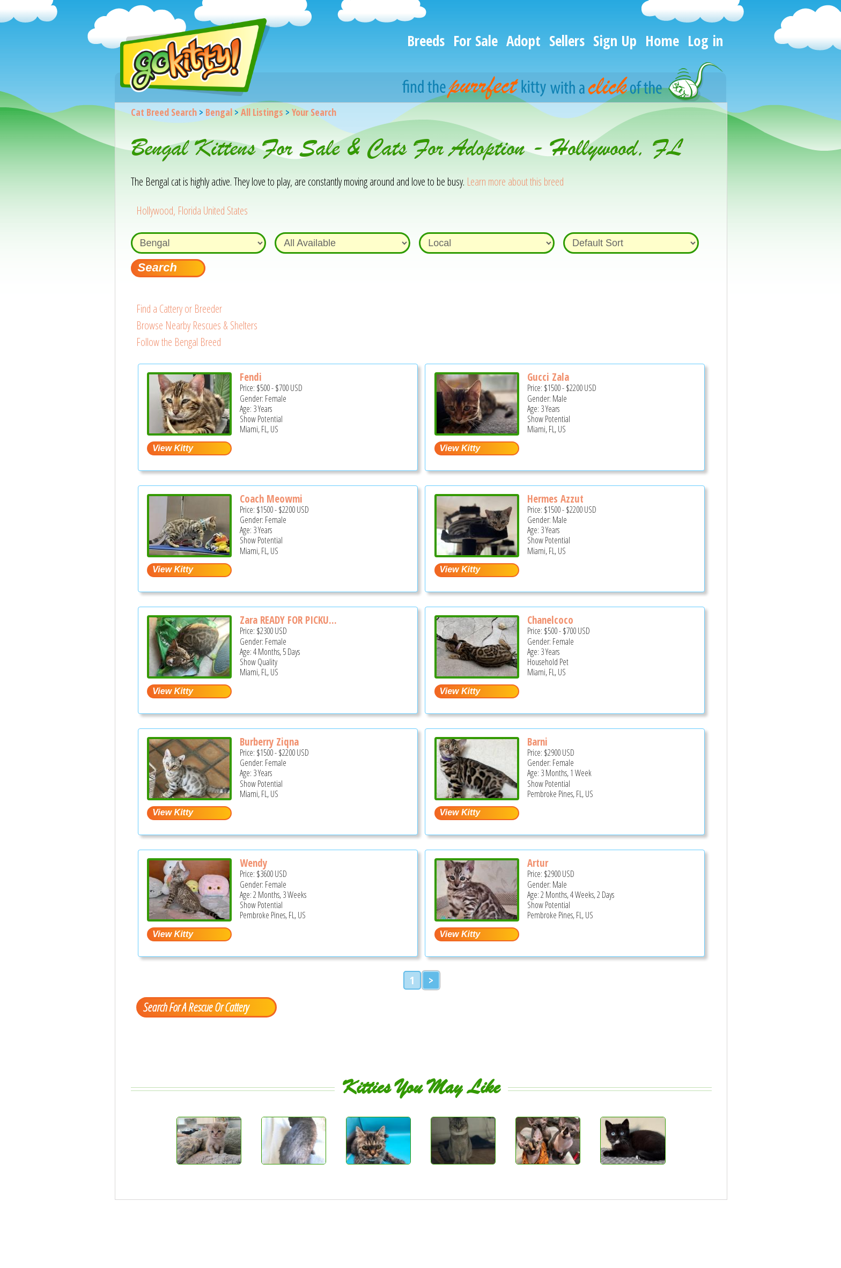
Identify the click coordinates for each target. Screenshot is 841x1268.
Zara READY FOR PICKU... (288, 620)
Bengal (218, 112)
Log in (705, 40)
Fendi (251, 377)
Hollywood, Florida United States (192, 210)
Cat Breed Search (164, 112)
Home (662, 40)
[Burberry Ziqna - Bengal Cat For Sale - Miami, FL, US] (189, 796)
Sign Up (615, 40)
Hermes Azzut (555, 499)
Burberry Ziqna (269, 742)
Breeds (426, 40)
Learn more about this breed (515, 181)
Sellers (567, 40)
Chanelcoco (550, 620)
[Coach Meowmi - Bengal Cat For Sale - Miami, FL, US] (189, 553)
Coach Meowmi (271, 499)
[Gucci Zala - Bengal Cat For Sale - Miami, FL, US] (476, 431)
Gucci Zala (548, 377)
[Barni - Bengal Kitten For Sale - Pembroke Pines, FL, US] (476, 796)
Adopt (523, 40)
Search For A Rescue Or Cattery (195, 1007)
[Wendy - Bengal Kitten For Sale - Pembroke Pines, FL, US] (189, 917)
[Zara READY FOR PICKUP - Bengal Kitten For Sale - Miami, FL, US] (189, 674)
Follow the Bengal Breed (178, 342)
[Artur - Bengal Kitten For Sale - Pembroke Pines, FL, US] (476, 917)
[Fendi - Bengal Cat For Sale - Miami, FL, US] (189, 431)
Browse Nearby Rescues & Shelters (196, 325)
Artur (537, 863)
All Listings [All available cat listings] (262, 112)
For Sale (475, 40)
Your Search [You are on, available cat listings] (314, 112)
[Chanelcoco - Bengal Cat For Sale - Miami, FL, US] (476, 674)
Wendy (253, 863)
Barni (537, 742)
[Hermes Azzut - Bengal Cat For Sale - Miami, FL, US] (476, 553)
